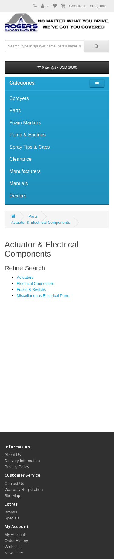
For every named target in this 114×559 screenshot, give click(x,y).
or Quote (98, 6)
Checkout (77, 6)
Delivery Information (22, 460)
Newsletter (14, 552)
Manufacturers (24, 171)
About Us (13, 454)
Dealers (17, 195)
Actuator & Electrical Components (40, 222)
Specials (12, 518)
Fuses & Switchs (31, 289)
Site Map (12, 495)
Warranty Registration (24, 489)
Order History (16, 540)
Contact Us (14, 483)
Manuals (18, 183)
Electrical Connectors (35, 283)
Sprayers (19, 98)
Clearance (20, 159)
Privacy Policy (17, 466)
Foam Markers (25, 122)
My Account (15, 534)
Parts (15, 110)
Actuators (25, 277)
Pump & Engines (27, 134)
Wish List (13, 546)
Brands (11, 512)
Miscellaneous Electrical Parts (43, 295)
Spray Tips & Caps (29, 147)
